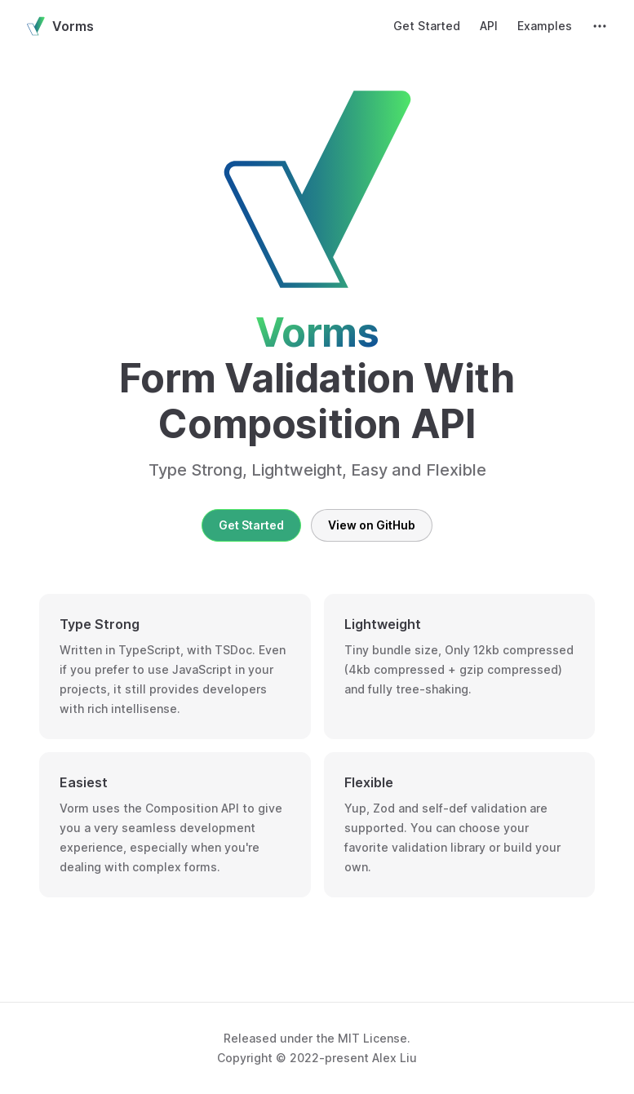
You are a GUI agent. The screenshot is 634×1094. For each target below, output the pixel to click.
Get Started (251, 525)
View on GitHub (371, 525)
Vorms (60, 26)
